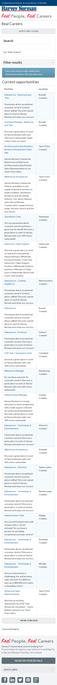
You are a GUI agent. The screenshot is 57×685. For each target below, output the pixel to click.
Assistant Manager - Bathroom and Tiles (19, 123)
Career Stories (30, 3)
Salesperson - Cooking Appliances (15, 282)
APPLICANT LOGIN (28, 31)
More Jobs (28, 620)
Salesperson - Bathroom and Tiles (17, 96)
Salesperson (10, 308)
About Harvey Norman (12, 3)
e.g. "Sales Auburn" (12, 52)
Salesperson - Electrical (15, 467)
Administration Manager (15, 395)
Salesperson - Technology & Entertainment (17, 427)
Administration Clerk (14, 515)
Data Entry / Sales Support (16, 244)
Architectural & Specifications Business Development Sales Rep (18, 149)
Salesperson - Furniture (15, 332)
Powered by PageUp (10, 629)
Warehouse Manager (14, 370)
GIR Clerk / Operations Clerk (18, 353)
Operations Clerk (12, 216)
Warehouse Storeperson (16, 176)
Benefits (42, 3)
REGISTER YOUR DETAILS (28, 660)
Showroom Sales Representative (12, 592)
